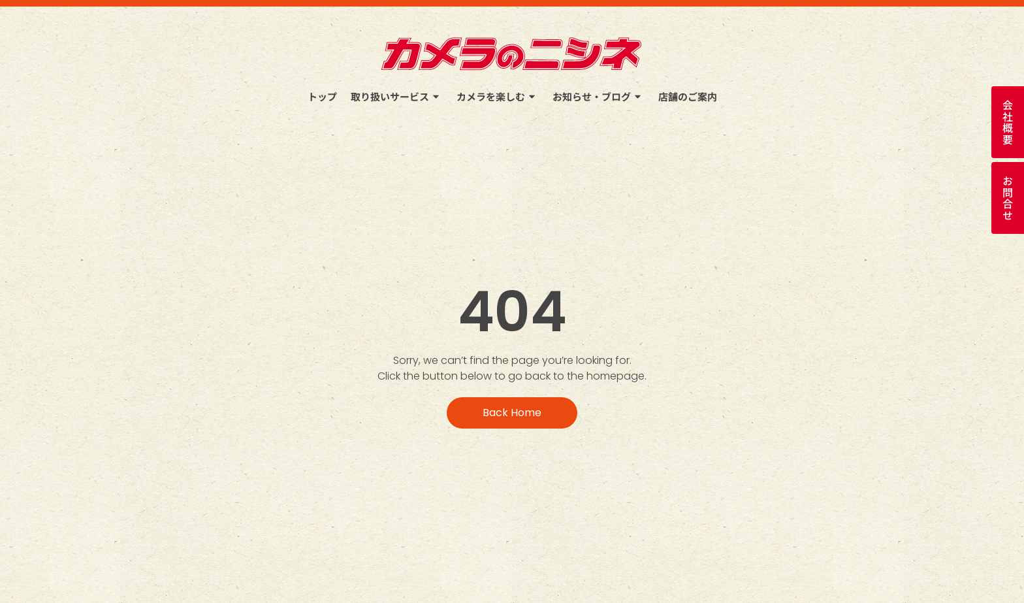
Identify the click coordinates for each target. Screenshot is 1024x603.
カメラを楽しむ (497, 96)
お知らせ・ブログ (598, 96)
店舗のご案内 (687, 96)
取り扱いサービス (397, 96)
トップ (322, 96)
